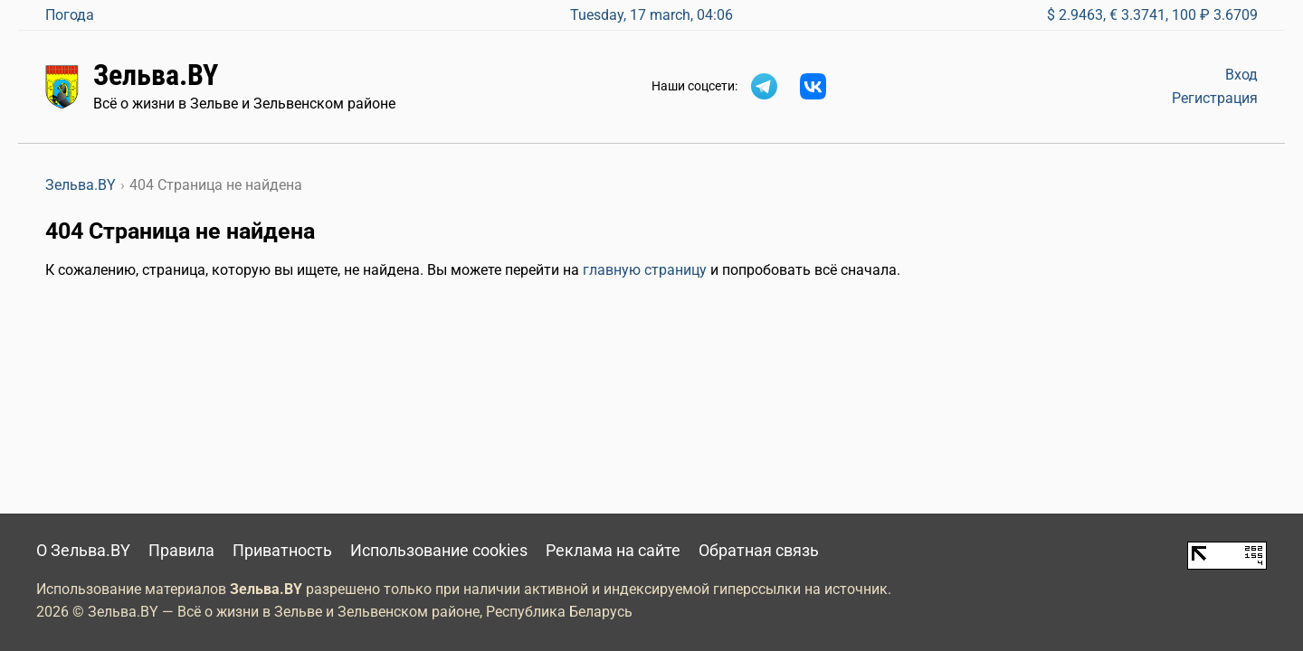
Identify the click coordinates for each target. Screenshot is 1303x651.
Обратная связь (759, 551)
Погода (69, 15)
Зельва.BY (155, 75)
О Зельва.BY (83, 551)
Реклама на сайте (613, 551)
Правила (181, 551)
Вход (1241, 74)
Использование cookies (439, 551)
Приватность (282, 551)
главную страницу (645, 269)
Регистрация (1215, 98)
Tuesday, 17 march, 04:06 (651, 15)
